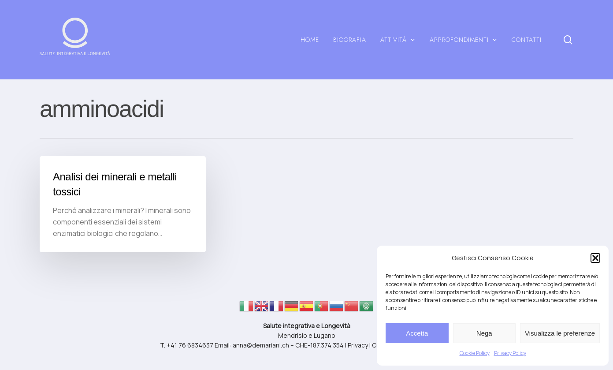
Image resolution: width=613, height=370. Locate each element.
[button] (595, 258)
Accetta (417, 333)
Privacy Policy (510, 353)
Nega (484, 333)
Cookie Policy (475, 353)
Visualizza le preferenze (560, 333)
